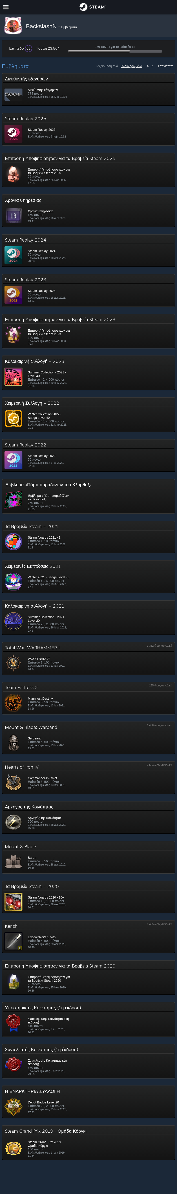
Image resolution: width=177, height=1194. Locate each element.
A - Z (150, 66)
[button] (88, 89)
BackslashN (42, 26)
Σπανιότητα (165, 66)
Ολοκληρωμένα (131, 66)
